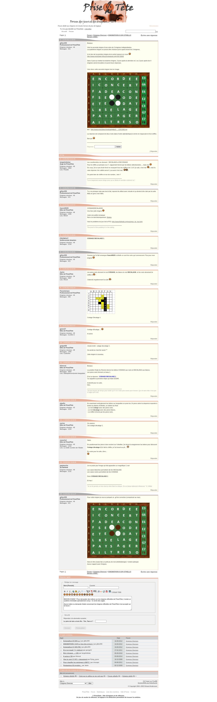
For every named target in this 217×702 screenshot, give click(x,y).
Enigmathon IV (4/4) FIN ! (72, 647)
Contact (133, 692)
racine (62, 423)
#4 (60, 205)
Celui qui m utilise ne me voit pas (91, 676)
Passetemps (65, 291)
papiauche (64, 466)
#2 (60, 159)
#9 (60, 325)
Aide (119, 592)
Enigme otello (127, 676)
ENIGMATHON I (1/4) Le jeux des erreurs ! (78, 644)
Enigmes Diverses (100, 35)
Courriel (104, 587)
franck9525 (64, 208)
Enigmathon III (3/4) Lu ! (72, 641)
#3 (60, 188)
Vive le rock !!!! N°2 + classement (75, 659)
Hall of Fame (125, 692)
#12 (61, 400)
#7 (60, 269)
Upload (114, 592)
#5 (60, 235)
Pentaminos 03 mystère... (72, 665)
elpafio (62, 403)
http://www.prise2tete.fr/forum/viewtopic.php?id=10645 (105, 56)
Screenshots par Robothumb (147, 683)
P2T (144, 681)
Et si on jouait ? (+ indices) (73, 650)
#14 (61, 437)
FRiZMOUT (64, 238)
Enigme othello (68, 676)
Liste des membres (112, 692)
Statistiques (101, 692)
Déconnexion (153, 26)
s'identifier (88, 29)
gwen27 (63, 329)
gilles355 (63, 43)
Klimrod (63, 366)
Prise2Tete (85, 692)
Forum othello (113, 676)
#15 (61, 462)
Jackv (62, 272)
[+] (157, 31)
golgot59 (63, 346)
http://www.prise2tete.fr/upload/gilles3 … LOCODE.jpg (109, 129)
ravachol (63, 440)
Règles (109, 217)
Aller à (76, 682)
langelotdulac (65, 162)
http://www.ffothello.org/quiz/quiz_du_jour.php (127, 221)
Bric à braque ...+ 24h (71, 653)
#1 (60, 40)
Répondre (154, 151)
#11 (61, 362)
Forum (89, 35)
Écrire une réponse (149, 35)
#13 (61, 420)
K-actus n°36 (68, 656)
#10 (61, 342)
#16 (61, 494)
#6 (60, 252)
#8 (60, 288)
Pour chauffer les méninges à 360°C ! (76, 662)
